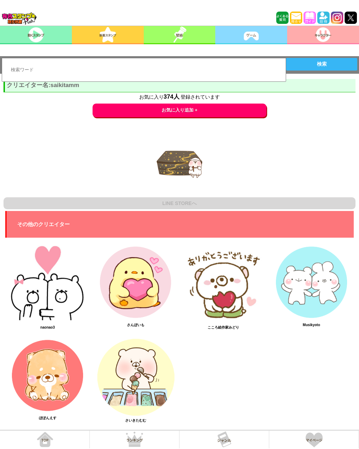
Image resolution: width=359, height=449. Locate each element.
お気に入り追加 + (180, 110)
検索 (322, 64)
